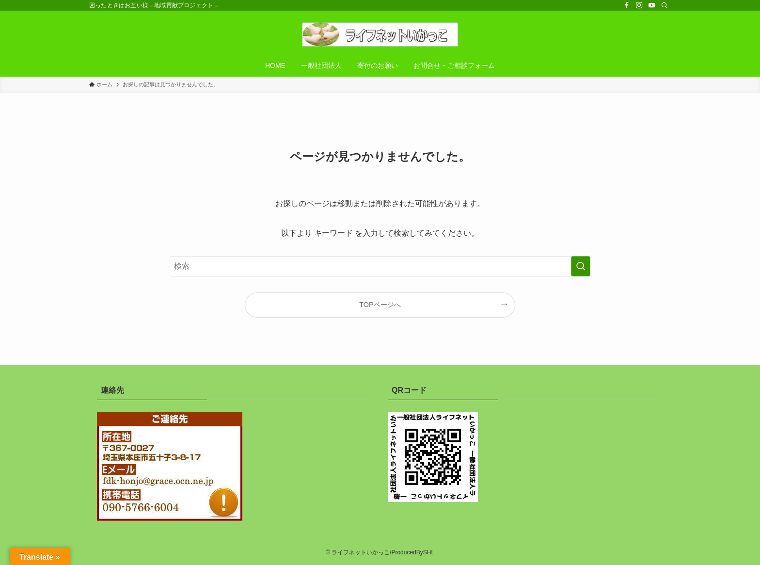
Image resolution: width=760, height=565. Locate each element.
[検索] (664, 5)
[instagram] (639, 5)
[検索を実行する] (580, 266)
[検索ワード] (380, 266)
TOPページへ (379, 304)
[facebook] (626, 5)
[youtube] (652, 5)
